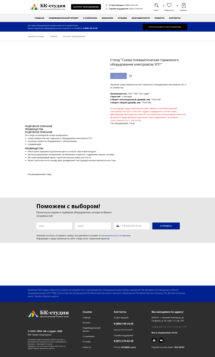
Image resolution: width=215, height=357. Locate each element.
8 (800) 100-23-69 (131, 5)
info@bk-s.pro (128, 347)
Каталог (86, 322)
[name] (54, 226)
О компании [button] (90, 18)
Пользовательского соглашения (114, 235)
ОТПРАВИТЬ (166, 226)
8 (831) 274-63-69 (135, 8)
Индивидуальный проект (63, 18)
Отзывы (122, 18)
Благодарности (141, 18)
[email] (93, 226)
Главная (39, 18)
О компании (88, 336)
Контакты (174, 18)
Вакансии (107, 18)
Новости (159, 18)
